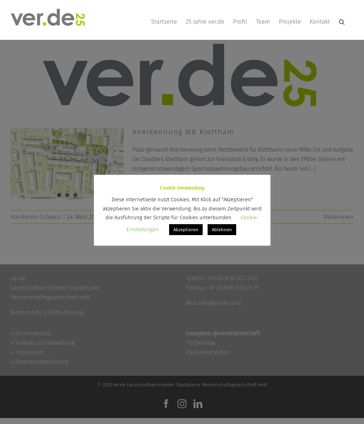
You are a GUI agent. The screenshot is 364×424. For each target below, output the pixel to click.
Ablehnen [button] (222, 229)
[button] (342, 22)
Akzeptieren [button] (185, 229)
